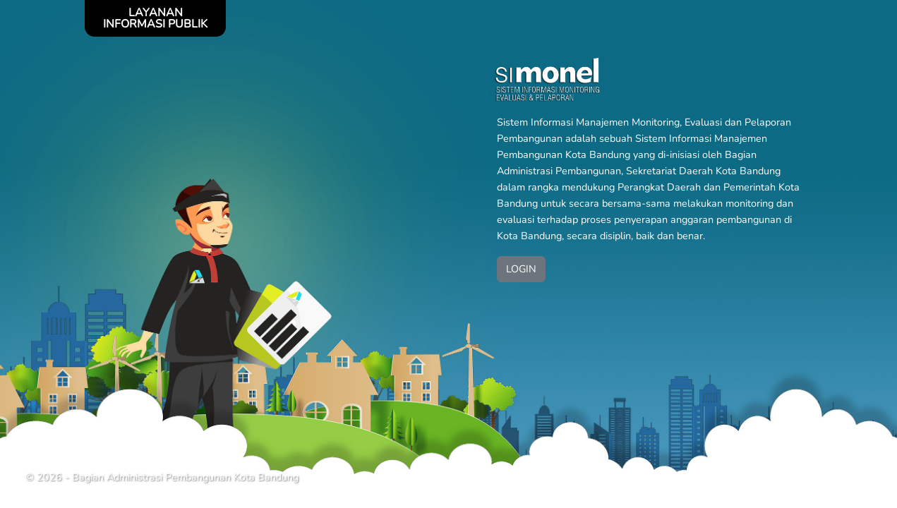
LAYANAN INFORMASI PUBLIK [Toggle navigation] (155, 18)
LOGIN (521, 269)
